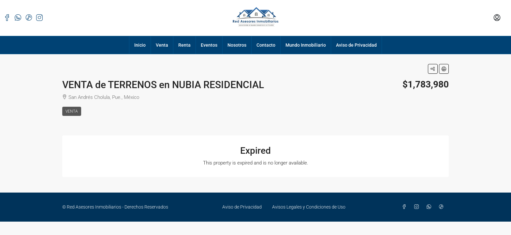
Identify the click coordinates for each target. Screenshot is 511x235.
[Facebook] (405, 207)
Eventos (209, 45)
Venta (162, 45)
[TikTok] (442, 207)
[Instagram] (417, 207)
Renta (184, 45)
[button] (433, 69)
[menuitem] (497, 18)
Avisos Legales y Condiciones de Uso (308, 207)
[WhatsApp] (430, 207)
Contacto (265, 45)
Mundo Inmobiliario (305, 45)
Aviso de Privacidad (356, 45)
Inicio (140, 45)
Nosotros (236, 45)
